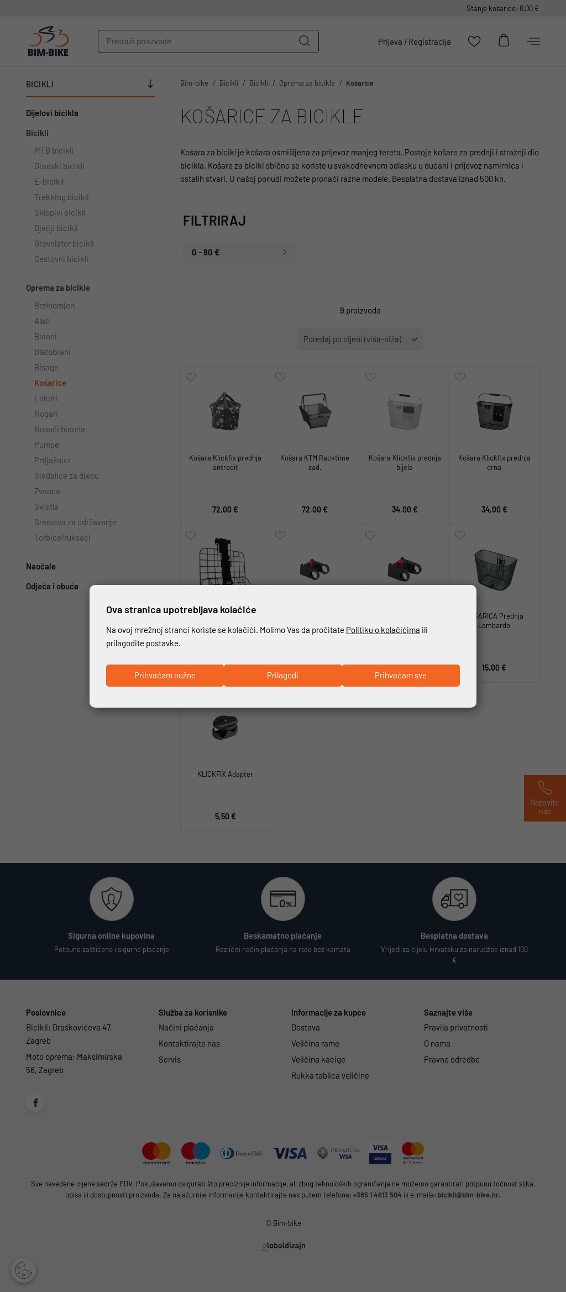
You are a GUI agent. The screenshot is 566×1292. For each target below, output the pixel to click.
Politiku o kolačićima (383, 630)
